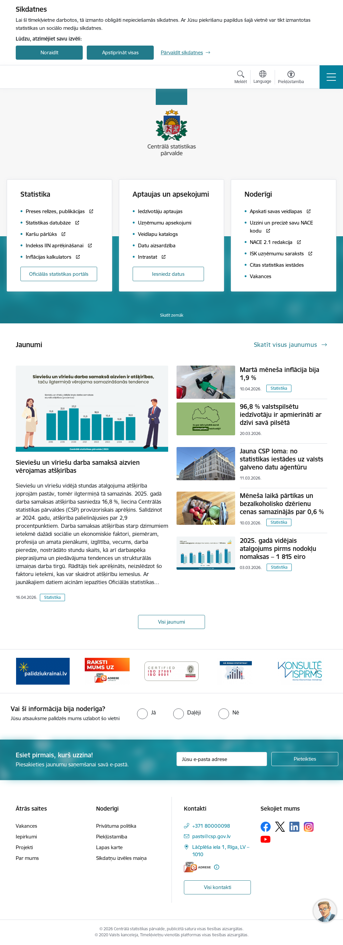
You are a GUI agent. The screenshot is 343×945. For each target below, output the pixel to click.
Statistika (52, 597)
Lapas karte (109, 847)
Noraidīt (49, 52)
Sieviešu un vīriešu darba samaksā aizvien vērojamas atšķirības (78, 466)
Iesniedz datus (168, 274)
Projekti (24, 847)
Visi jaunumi (171, 622)
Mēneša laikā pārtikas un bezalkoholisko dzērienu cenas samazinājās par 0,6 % (282, 504)
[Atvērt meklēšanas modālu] (240, 78)
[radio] (146, 712)
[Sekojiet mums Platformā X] (280, 827)
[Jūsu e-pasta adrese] (222, 759)
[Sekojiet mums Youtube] (266, 839)
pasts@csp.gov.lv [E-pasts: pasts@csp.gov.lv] (211, 836)
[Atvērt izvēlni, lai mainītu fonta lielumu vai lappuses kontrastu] (291, 78)
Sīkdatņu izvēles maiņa (121, 858)
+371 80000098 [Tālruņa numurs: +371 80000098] (211, 826)
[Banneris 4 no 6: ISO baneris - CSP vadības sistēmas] (171, 671)
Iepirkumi (26, 836)
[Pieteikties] (304, 759)
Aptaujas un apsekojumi (171, 194)
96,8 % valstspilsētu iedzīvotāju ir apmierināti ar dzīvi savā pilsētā (281, 414)
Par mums (27, 858)
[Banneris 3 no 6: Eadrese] (107, 671)
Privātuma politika (116, 826)
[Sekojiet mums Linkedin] (294, 827)
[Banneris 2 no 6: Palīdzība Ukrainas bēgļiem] (43, 671)
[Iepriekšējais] (27, 671)
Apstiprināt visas (120, 52)
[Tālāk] (316, 671)
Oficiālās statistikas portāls (58, 274)
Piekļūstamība (111, 836)
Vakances (26, 826)
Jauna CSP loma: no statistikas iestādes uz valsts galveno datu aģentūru (281, 459)
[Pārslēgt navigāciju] (331, 77)
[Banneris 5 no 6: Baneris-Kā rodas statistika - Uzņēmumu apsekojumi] (235, 671)
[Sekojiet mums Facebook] (266, 827)
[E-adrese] (197, 867)
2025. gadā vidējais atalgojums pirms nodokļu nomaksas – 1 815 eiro (278, 549)
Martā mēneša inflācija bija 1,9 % (279, 374)
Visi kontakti (217, 887)
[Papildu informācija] (216, 867)
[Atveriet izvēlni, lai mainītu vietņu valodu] (262, 77)
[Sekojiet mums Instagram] (309, 827)
